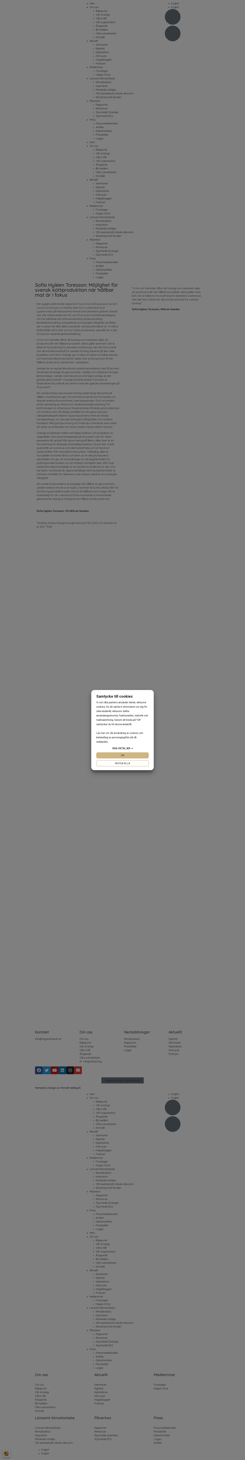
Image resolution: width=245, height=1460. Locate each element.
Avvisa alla (122, 763)
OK (122, 755)
